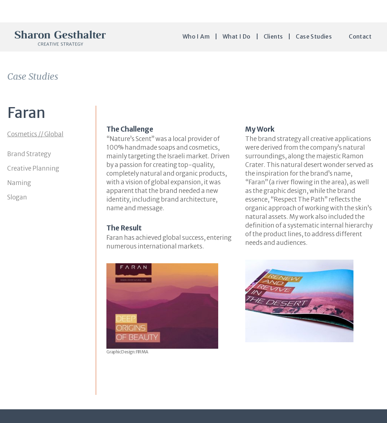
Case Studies (314, 36)
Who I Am (196, 36)
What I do (237, 36)
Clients (273, 36)
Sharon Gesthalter (60, 38)
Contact (360, 36)
